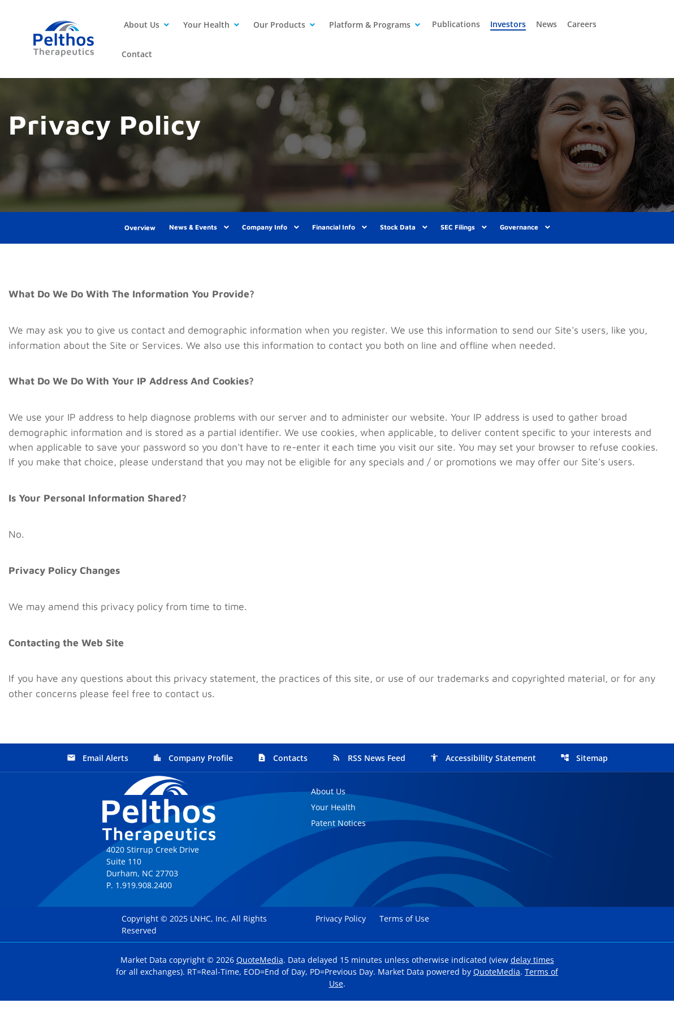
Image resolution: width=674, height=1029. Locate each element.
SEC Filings (457, 232)
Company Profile (193, 786)
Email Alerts (97, 786)
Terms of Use (405, 946)
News (546, 24)
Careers (582, 24)
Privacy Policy (342, 946)
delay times (532, 988)
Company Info (264, 232)
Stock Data (398, 232)
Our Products (279, 24)
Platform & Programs (370, 24)
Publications (456, 24)
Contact (137, 54)
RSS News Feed (368, 786)
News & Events (193, 232)
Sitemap (584, 786)
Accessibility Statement (483, 786)
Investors (508, 24)
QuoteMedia (259, 988)
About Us (141, 24)
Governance (519, 232)
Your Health (206, 24)
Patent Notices (338, 851)
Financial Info (333, 232)
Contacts (282, 786)
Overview (139, 233)
